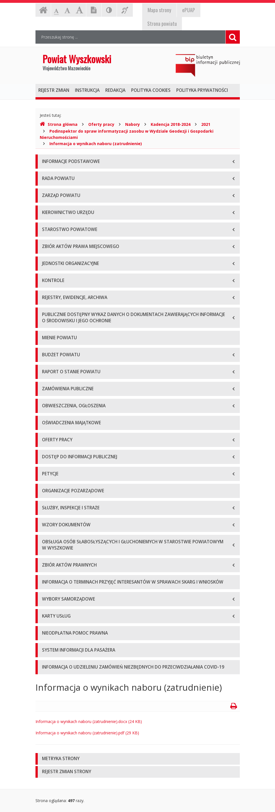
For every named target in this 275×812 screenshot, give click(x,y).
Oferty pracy (101, 124)
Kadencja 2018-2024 (170, 124)
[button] (137, 759)
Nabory (132, 124)
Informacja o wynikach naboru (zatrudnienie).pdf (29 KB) (87, 732)
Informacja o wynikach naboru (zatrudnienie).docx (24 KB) (88, 721)
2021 (205, 124)
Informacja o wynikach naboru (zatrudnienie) (95, 143)
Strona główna (58, 124)
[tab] (137, 759)
